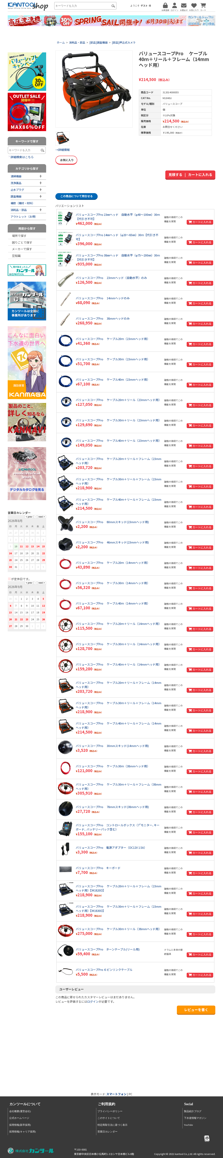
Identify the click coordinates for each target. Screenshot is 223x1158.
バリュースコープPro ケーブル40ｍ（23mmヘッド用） (113, 379)
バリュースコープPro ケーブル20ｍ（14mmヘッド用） (113, 563)
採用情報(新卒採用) (20, 1124)
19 (27, 553)
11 (21, 546)
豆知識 (16, 256)
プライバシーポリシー (109, 1111)
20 (32, 553)
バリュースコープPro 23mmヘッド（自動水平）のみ (111, 278)
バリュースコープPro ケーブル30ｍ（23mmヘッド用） (113, 359)
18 (21, 553)
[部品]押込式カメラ (124, 42)
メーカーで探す (22, 249)
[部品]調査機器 (98, 42)
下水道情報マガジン (195, 1118)
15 (43, 546)
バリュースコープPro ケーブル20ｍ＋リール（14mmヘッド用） (118, 624)
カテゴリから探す (26, 168)
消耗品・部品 (77, 42)
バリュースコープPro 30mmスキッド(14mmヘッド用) (112, 746)
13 (32, 546)
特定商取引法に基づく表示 (112, 1124)
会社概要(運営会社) (20, 1111)
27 (32, 560)
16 (10, 553)
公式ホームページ (19, 1118)
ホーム (61, 42)
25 (21, 560)
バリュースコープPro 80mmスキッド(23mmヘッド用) (112, 522)
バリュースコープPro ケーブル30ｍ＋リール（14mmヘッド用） (118, 644)
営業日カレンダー (107, 1131)
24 (16, 560)
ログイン (93, 1001)
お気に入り (66, 160)
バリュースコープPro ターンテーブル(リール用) (108, 949)
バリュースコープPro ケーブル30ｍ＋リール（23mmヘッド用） (118, 420)
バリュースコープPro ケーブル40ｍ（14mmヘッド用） (113, 603)
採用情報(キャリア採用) (22, 1131)
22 (43, 553)
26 (27, 560)
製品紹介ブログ (192, 1111)
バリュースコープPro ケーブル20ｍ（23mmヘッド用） (113, 339)
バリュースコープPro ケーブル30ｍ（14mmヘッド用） (113, 583)
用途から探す (27, 228)
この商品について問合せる (76, 196)
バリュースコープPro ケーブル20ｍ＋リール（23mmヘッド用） (118, 400)
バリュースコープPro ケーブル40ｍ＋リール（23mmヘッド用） (118, 440)
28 (38, 560)
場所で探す (19, 236)
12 (27, 546)
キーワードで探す (26, 141)
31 (16, 566)
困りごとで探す (22, 242)
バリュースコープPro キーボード (98, 868)
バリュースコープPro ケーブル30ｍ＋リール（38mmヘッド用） (118, 929)
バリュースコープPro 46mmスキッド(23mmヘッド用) (112, 542)
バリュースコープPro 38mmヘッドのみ (103, 318)
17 (16, 553)
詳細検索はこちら (22, 157)
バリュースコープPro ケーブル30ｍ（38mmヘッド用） (113, 766)
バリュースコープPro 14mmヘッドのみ (103, 298)
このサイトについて (108, 1118)
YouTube (188, 1124)
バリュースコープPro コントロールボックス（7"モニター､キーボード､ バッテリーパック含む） (118, 827)
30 (10, 566)
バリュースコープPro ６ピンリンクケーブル (104, 970)
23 (10, 560)
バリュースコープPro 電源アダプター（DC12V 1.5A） (111, 847)
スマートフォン (116, 1094)
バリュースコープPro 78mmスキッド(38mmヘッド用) (112, 807)
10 (16, 546)
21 (38, 553)
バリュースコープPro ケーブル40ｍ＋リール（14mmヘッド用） (118, 664)
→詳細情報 (62, 150)
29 (43, 560)
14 (38, 546)
